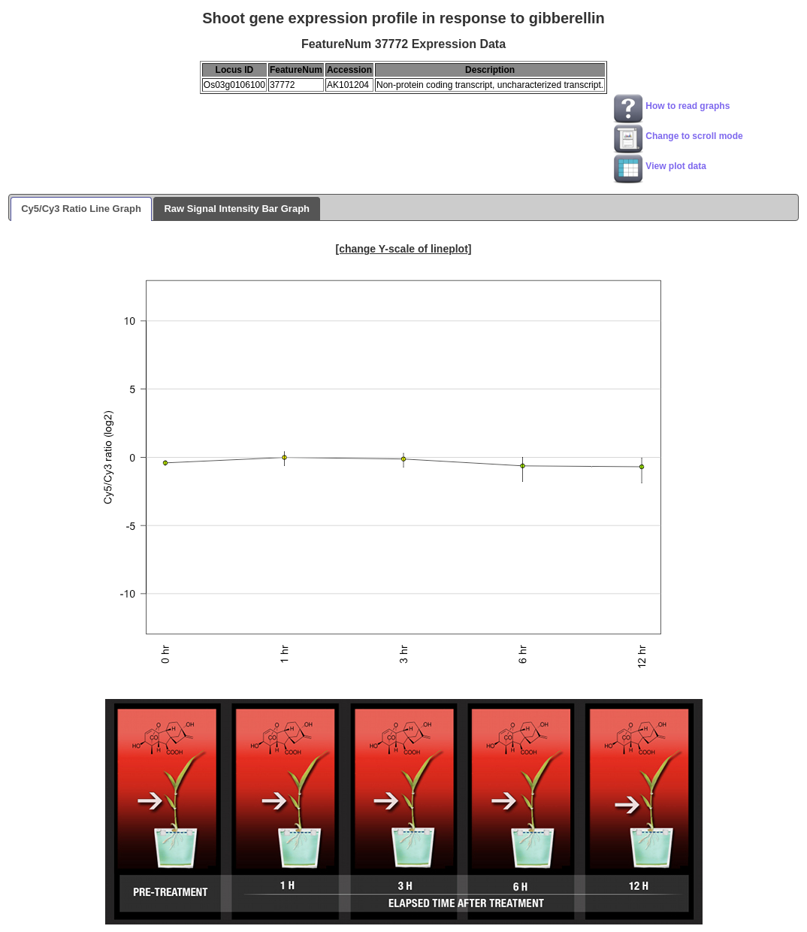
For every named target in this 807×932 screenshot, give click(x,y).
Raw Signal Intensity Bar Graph (237, 208)
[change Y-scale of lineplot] (403, 249)
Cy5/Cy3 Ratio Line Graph (81, 208)
